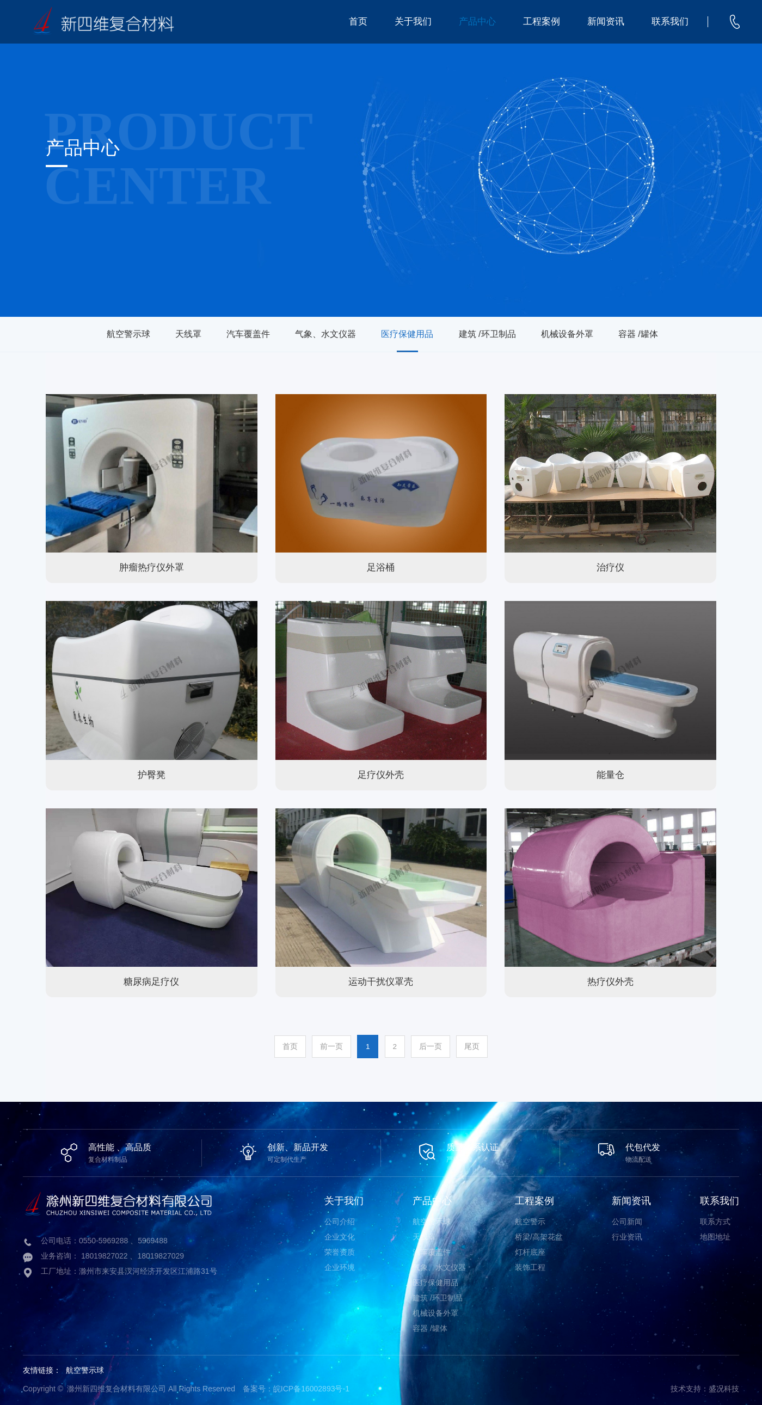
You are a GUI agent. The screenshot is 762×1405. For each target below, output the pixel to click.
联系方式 (715, 1220)
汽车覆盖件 (229, 334)
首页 (358, 21)
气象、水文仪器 (318, 334)
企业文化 (339, 1235)
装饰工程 (530, 1265)
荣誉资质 (339, 1250)
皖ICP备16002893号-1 (311, 1387)
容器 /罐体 (677, 334)
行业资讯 (627, 1235)
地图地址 (715, 1235)
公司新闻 (627, 1220)
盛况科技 (724, 1387)
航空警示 (530, 1220)
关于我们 (413, 21)
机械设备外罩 (594, 334)
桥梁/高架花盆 (539, 1235)
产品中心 (477, 21)
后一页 (436, 1045)
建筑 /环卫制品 (503, 334)
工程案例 (541, 21)
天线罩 (158, 334)
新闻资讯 (605, 21)
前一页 (325, 1045)
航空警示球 (87, 334)
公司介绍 (339, 1220)
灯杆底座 (530, 1250)
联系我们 (670, 21)
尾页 (481, 1045)
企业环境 (339, 1265)
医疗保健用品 (412, 334)
